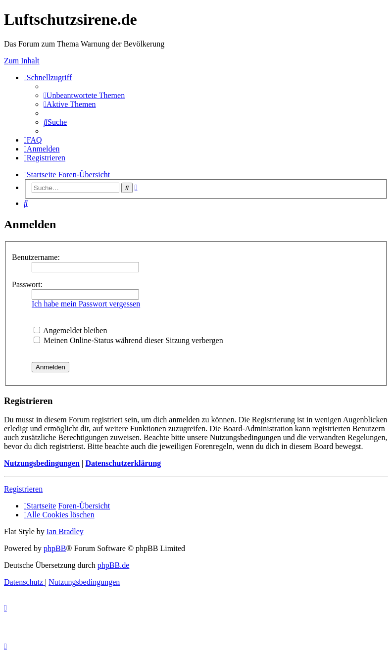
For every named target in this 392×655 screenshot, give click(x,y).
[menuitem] (84, 95)
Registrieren (23, 489)
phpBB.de (113, 565)
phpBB (55, 548)
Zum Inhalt (22, 60)
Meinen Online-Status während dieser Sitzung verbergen (128, 340)
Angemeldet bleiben (70, 330)
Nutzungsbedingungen (42, 463)
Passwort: (27, 284)
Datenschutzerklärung (123, 463)
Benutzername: (36, 257)
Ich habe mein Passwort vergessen (86, 304)
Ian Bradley (65, 531)
